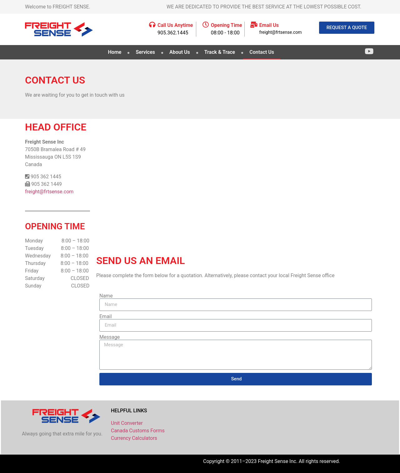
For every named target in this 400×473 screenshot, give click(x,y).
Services (145, 52)
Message (109, 337)
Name (106, 295)
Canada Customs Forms (138, 431)
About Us (179, 52)
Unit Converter (127, 423)
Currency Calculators (134, 438)
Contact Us (261, 52)
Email (105, 316)
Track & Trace (219, 52)
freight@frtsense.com (49, 192)
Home (115, 52)
